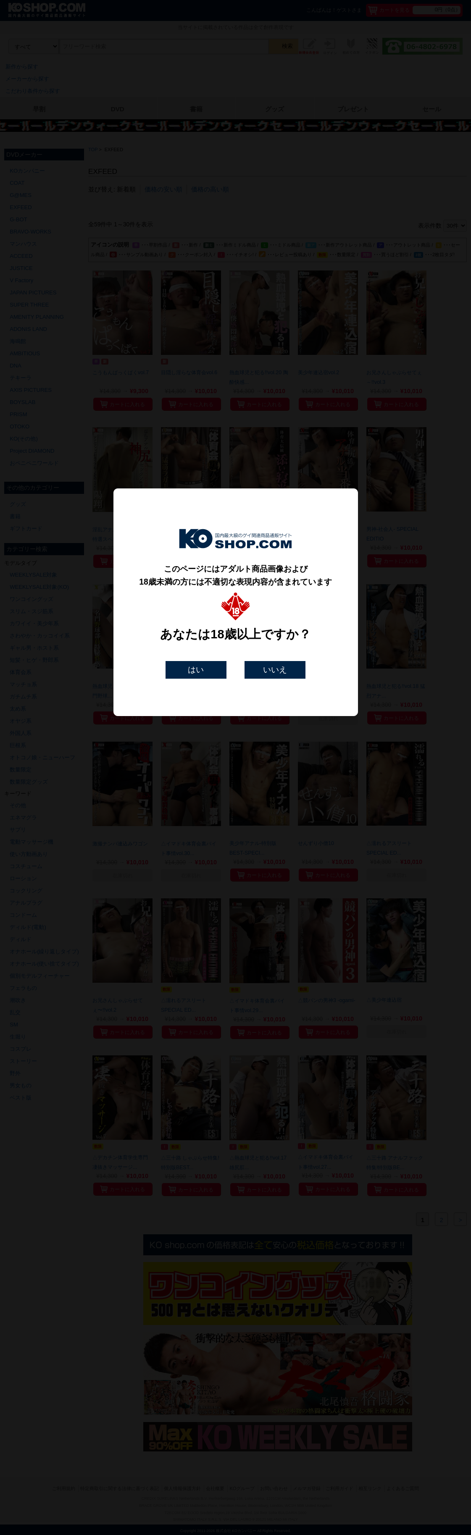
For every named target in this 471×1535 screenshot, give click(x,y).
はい (196, 669)
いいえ (275, 669)
